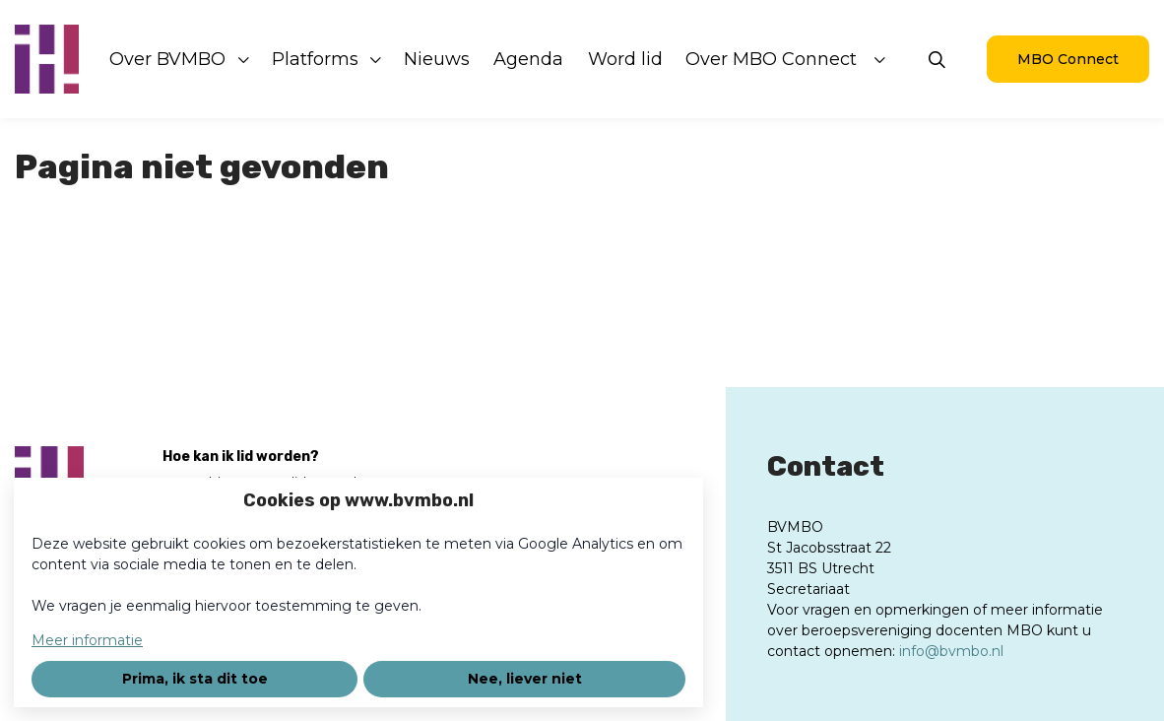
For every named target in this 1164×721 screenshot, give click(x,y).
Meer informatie (87, 640)
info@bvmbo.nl (951, 651)
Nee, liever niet (525, 679)
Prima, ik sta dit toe (195, 679)
